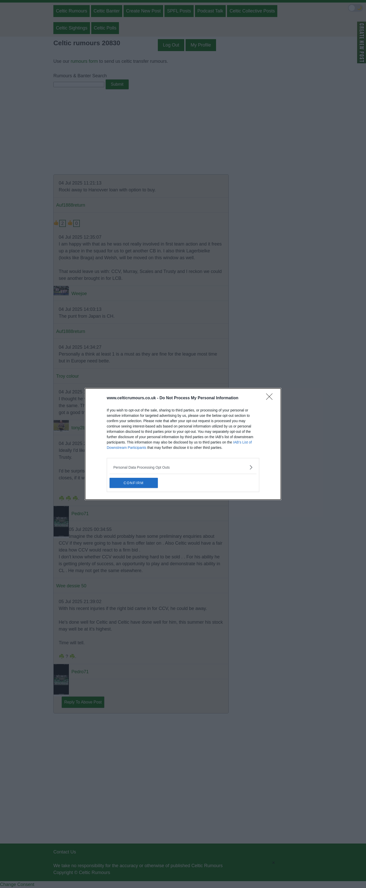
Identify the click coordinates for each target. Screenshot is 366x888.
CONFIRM (134, 483)
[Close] (271, 398)
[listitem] (183, 467)
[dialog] (183, 444)
